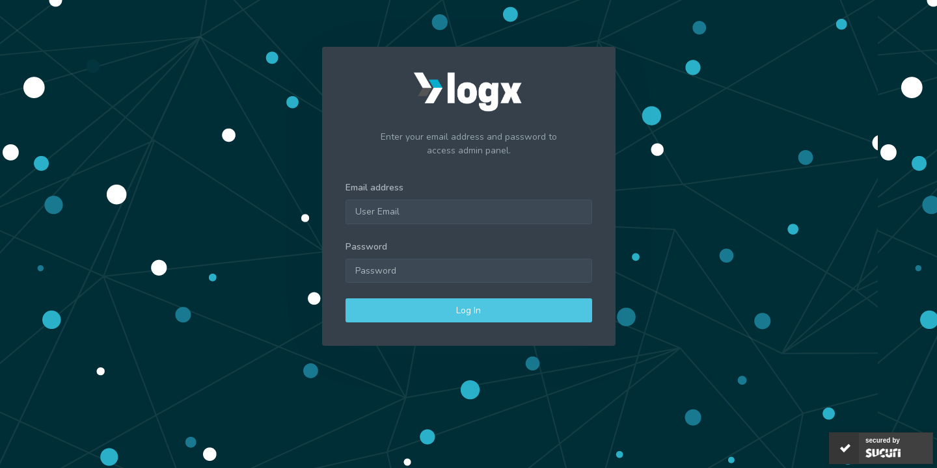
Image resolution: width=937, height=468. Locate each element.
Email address (374, 187)
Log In (468, 310)
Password (366, 246)
